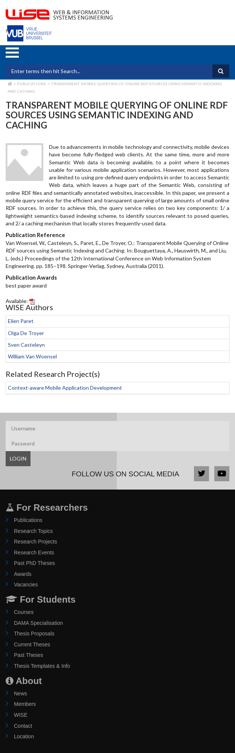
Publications (31, 83)
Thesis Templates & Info (42, 666)
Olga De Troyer (26, 333)
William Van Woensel (32, 356)
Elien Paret (21, 321)
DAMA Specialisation (38, 623)
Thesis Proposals (34, 634)
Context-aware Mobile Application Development (65, 387)
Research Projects (35, 542)
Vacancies (26, 585)
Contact (23, 726)
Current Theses (32, 644)
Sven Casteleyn (26, 344)
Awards (22, 574)
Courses (24, 612)
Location (24, 736)
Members (25, 704)
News (20, 693)
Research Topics (33, 531)
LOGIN (18, 458)
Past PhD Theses (34, 563)
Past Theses (28, 655)
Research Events (34, 552)
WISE (20, 715)
